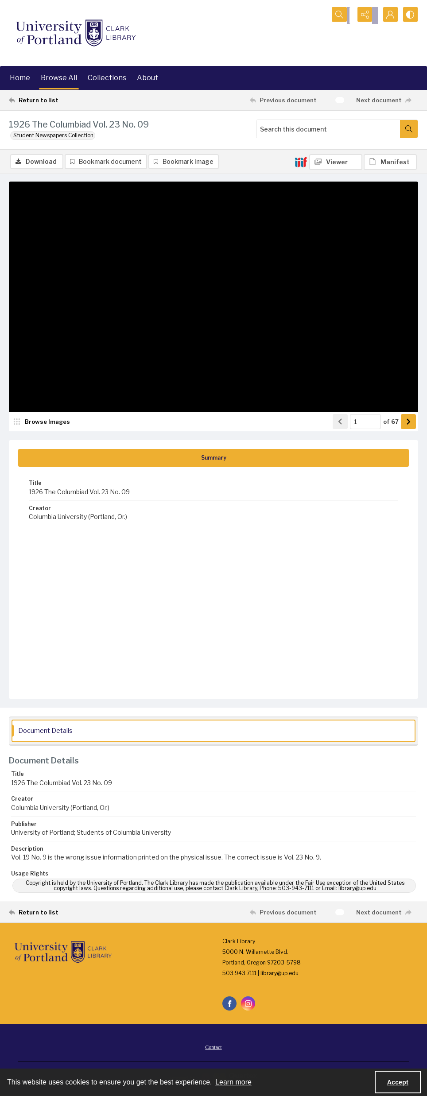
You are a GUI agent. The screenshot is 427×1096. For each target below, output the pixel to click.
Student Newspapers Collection (53, 135)
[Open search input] (342, 15)
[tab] (213, 459)
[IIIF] (301, 161)
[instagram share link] (248, 1005)
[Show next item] (408, 422)
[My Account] (387, 15)
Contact (213, 1049)
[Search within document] (409, 129)
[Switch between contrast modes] (409, 15)
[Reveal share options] (365, 15)
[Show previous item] (340, 422)
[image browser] (42, 423)
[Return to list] (64, 100)
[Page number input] (365, 422)
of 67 (391, 422)
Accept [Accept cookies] (397, 1082)
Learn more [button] (233, 1082)
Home (20, 78)
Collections (107, 78)
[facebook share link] (229, 1005)
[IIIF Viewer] (335, 162)
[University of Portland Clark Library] (75, 33)
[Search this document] (328, 129)
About (147, 78)
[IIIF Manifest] (390, 162)
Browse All (59, 78)
